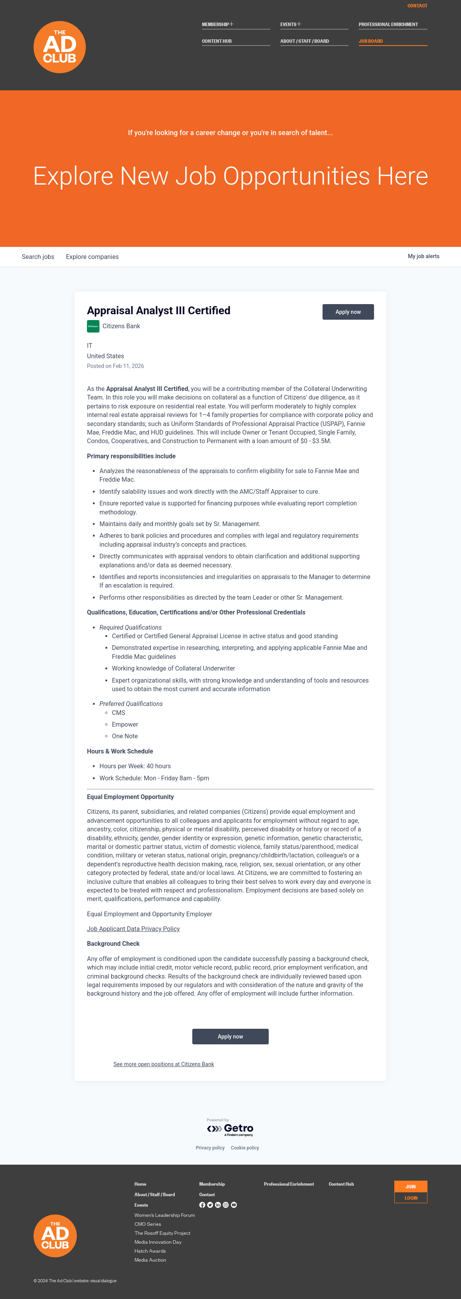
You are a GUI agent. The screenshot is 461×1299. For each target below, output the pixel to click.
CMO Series (148, 1224)
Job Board (371, 41)
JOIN (411, 1186)
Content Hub (217, 41)
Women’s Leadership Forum (165, 1215)
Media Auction (150, 1259)
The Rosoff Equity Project (162, 1233)
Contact (417, 5)
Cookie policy (245, 1148)
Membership (218, 24)
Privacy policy (210, 1148)
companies (93, 257)
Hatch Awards (150, 1250)
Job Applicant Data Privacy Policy (133, 929)
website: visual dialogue (95, 1280)
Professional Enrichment (388, 24)
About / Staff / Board (304, 41)
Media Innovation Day (158, 1241)
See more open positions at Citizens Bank (163, 1064)
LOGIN (411, 1197)
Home (140, 1183)
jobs (38, 257)
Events (290, 24)
